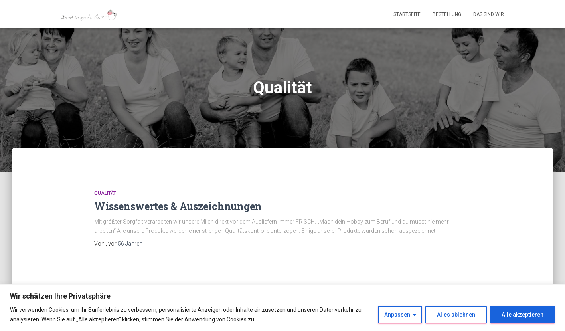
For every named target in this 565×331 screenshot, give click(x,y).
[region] (282, 307)
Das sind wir (488, 14)
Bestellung (447, 14)
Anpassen (397, 314)
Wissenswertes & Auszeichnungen (178, 206)
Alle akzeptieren (522, 314)
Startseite (407, 14)
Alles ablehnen (456, 314)
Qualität (105, 193)
